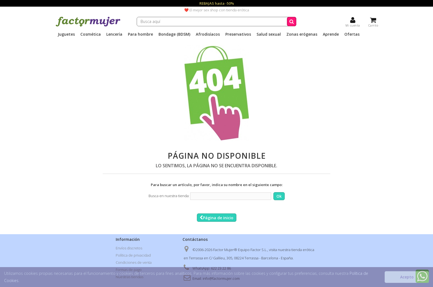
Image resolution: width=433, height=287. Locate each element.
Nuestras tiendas (129, 276)
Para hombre (140, 34)
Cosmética (90, 34)
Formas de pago (129, 269)
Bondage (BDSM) (174, 34)
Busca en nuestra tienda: (169, 195)
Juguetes (66, 34)
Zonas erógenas (301, 34)
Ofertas (352, 34)
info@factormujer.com (221, 278)
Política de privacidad (133, 255)
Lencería (114, 34)
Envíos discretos (129, 248)
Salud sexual (269, 34)
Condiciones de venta (134, 262)
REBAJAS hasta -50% (216, 3)
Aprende (331, 34)
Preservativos (238, 34)
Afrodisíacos (208, 34)
